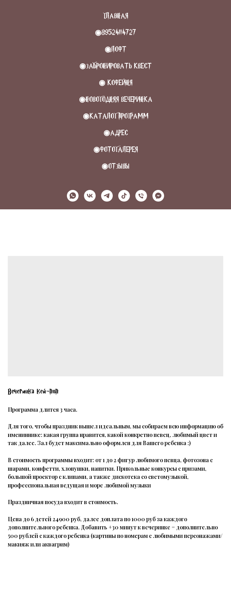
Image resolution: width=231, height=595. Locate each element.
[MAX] (158, 196)
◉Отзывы (116, 166)
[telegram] (107, 196)
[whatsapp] (73, 196)
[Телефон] (141, 196)
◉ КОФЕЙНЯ (116, 82)
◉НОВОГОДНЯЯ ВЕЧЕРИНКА (115, 99)
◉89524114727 (115, 32)
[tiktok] (124, 196)
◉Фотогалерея (115, 149)
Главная (115, 16)
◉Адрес (115, 133)
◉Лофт (115, 49)
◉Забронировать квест (115, 66)
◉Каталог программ (116, 116)
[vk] (90, 196)
